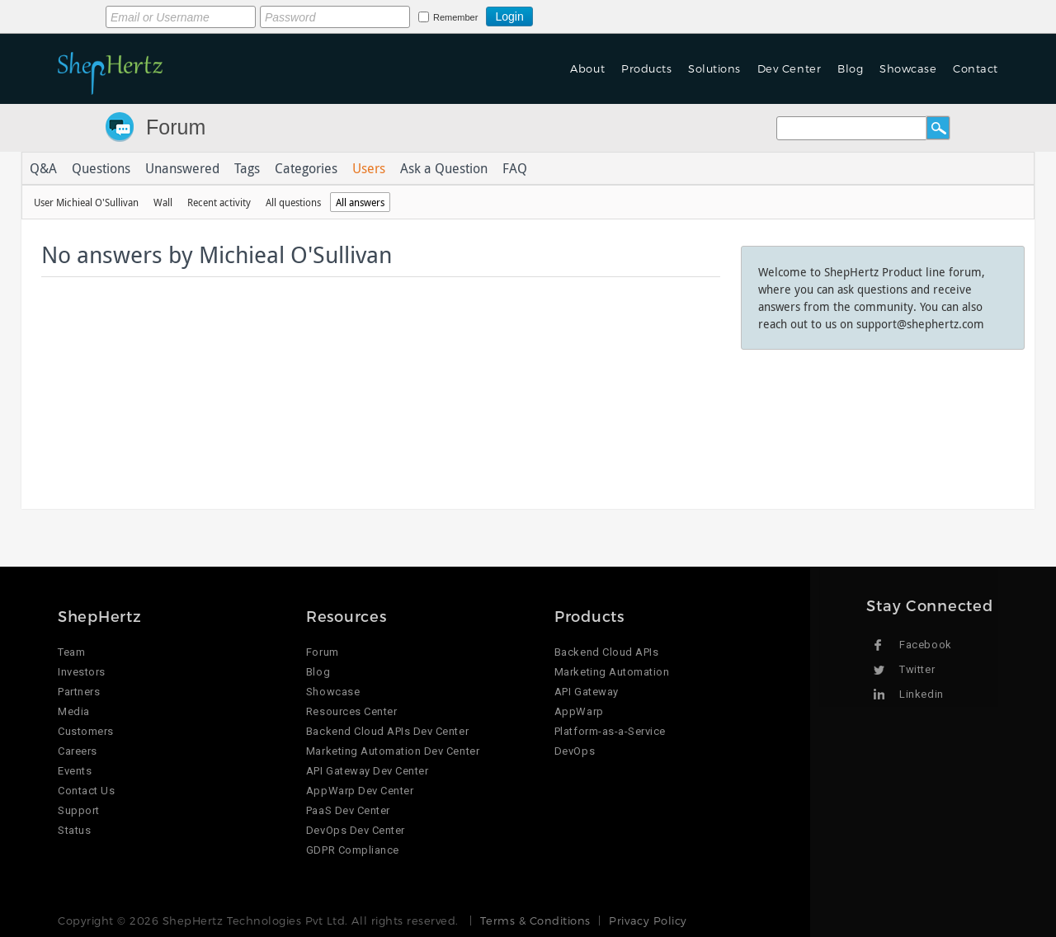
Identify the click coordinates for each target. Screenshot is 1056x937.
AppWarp (579, 711)
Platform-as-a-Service (610, 731)
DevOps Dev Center (355, 830)
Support (79, 810)
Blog (850, 68)
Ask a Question (444, 168)
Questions (101, 168)
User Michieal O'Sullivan (86, 202)
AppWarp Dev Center (359, 790)
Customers (86, 731)
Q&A (43, 168)
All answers (360, 202)
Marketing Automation (611, 672)
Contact (975, 68)
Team (71, 652)
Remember (455, 17)
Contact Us (86, 790)
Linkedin (921, 694)
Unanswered (182, 168)
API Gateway (586, 691)
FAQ (514, 168)
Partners (79, 691)
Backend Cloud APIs (606, 652)
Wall (162, 202)
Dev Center (789, 68)
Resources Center (351, 711)
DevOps (574, 751)
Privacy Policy (647, 920)
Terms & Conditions (535, 920)
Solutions (714, 68)
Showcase (907, 68)
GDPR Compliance (352, 850)
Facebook (925, 644)
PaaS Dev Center (348, 810)
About (587, 68)
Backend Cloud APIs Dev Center (387, 731)
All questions (293, 202)
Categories (306, 168)
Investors (82, 672)
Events (75, 771)
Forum (175, 127)
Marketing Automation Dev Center (392, 751)
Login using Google (573, 14)
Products (646, 68)
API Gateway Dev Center (367, 771)
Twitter (917, 669)
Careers (77, 751)
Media (74, 711)
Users (368, 168)
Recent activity (219, 202)
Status (74, 830)
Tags (247, 168)
